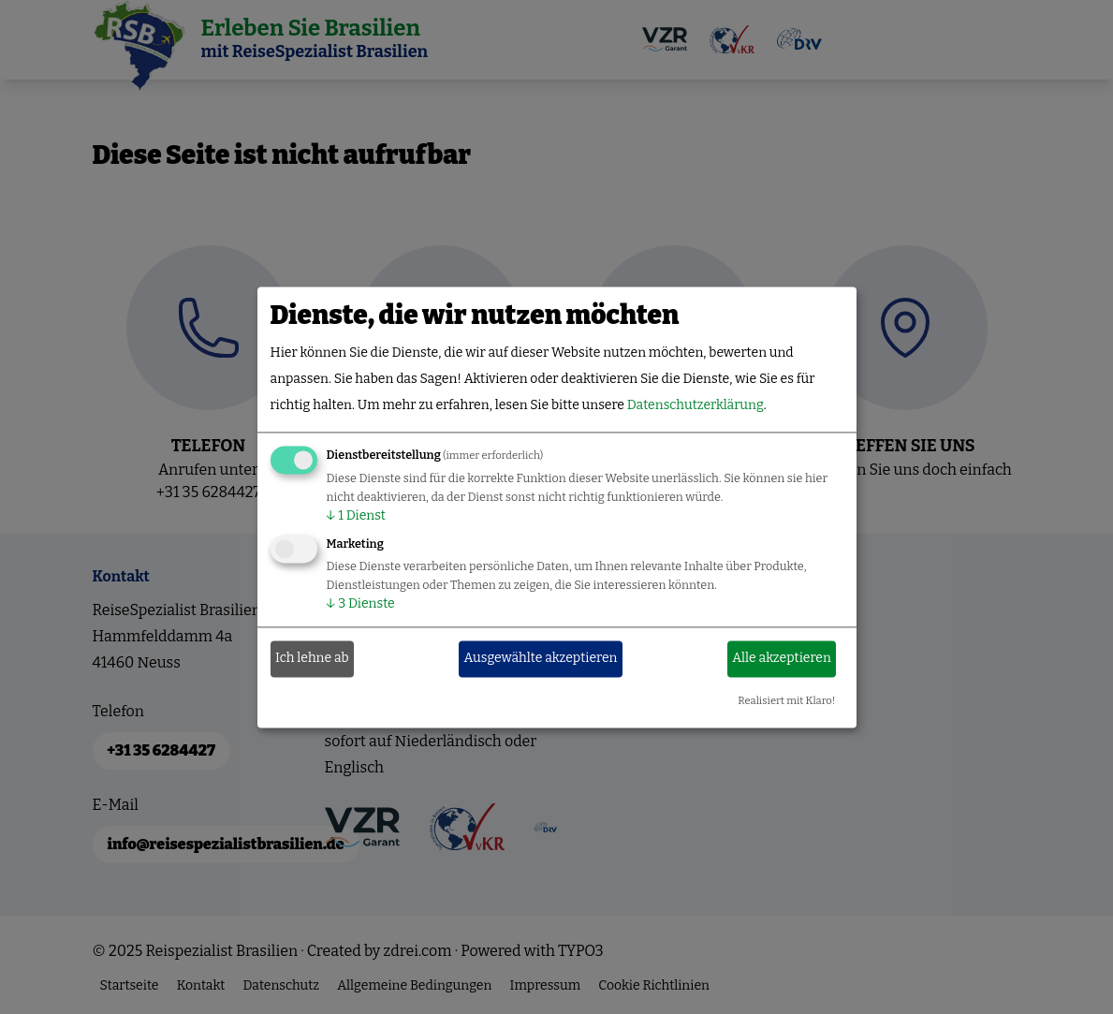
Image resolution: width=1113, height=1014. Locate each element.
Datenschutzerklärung (695, 405)
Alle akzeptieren (781, 659)
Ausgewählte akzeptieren (541, 659)
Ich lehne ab (312, 659)
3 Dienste (361, 603)
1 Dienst (356, 515)
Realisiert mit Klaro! (786, 701)
